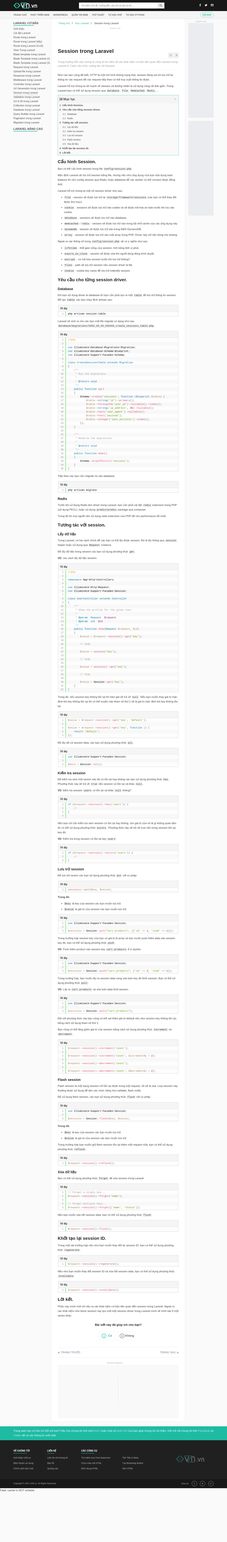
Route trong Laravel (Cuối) (28, 46)
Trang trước (71, 1352)
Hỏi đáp (207, 15)
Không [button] (129, 1335)
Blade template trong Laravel (29, 54)
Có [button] (110, 1335)
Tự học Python (135, 15)
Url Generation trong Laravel (29, 88)
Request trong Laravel (25, 67)
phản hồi (122, 1430)
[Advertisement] (115, 37)
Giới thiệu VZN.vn (22, 1457)
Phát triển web (40, 15)
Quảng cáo (52, 1468)
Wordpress (60, 15)
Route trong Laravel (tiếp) (27, 41)
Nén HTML (127, 1468)
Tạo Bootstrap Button (132, 1463)
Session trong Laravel (25, 92)
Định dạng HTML (89, 1468)
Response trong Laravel (26, 75)
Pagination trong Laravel (27, 118)
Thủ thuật (98, 15)
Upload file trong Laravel (27, 71)
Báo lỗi (50, 1463)
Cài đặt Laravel (21, 33)
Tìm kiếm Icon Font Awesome (95, 1457)
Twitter (17, 1435)
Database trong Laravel (26, 109)
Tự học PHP (115, 15)
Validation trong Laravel (26, 97)
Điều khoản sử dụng (23, 1463)
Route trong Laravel (24, 37)
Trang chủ (20, 15)
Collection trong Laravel (26, 105)
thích (96, 1430)
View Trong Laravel (24, 50)
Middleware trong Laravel (27, 80)
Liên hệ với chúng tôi (57, 1457)
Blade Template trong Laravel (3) (31, 63)
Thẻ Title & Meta (130, 1457)
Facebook (204, 1430)
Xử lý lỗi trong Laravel (25, 101)
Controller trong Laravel (26, 84)
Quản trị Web (80, 15)
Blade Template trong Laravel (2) (31, 58)
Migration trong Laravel (26, 122)
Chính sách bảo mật (23, 1468)
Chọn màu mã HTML (91, 1463)
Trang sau (168, 1352)
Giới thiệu (18, 28)
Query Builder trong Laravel (28, 114)
